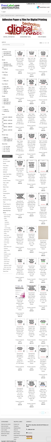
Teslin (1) (5, 69)
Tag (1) (4, 89)
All (48, 42)
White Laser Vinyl (7, 267)
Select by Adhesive (5, 431)
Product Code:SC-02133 (43, 362)
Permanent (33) (6, 51)
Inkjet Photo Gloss (7, 229)
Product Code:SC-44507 (20, 393)
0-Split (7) (5, 109)
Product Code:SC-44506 (43, 297)
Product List (16, 424)
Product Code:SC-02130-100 (20, 301)
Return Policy (17, 433)
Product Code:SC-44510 (20, 62)
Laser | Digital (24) (7, 140)
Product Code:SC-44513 (32, 145)
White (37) (5, 80)
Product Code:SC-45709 (43, 241)
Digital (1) (5, 137)
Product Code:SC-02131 (20, 358)
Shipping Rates (17, 428)
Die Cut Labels (6, 161)
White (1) (5, 74)
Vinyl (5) (4, 93)
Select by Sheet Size (5, 428)
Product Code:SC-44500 (20, 270)
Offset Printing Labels (7, 251)
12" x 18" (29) (6, 146)
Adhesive (5, 159)
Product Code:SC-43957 (20, 331)
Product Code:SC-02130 (43, 175)
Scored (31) (5, 111)
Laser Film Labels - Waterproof (7, 238)
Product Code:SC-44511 (20, 118)
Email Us (30, 432)
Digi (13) (5, 62)
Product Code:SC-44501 (43, 270)
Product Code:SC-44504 (32, 239)
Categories (16, 426)
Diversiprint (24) (6, 64)
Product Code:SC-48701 (20, 205)
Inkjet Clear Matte (7, 174)
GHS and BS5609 (5, 171)
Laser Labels (6, 241)
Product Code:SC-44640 (20, 172)
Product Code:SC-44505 (20, 238)
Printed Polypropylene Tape (6, 193)
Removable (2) (6, 53)
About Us (16, 429)
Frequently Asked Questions (20, 435)
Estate (4, 163)
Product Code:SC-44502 (32, 358)
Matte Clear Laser (6, 188)
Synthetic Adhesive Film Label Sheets (7, 259)
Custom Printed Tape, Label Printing (6, 182)
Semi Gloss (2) (6, 102)
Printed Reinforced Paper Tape (7, 200)
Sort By (4, 42)
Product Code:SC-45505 (43, 392)
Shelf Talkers (6, 255)
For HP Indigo (7, 227)
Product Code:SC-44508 (20, 90)
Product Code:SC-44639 (32, 91)
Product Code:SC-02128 (32, 270)
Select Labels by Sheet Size (7, 270)
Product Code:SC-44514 (32, 63)
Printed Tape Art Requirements (7, 205)
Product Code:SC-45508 (32, 394)
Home (2, 15)
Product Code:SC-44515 (43, 91)
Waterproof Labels (7, 265)
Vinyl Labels (6, 263)
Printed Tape (4, 435)
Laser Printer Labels (6, 243)
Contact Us (16, 437)
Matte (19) (5, 100)
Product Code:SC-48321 (32, 298)
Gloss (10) (5, 99)
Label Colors (6, 235)
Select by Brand (4, 426)
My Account (46, 3)
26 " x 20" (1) (6, 149)
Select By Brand (7, 208)
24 (45, 42)
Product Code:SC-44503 (43, 331)
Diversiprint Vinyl (7, 225)
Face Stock (5, 165)
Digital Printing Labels (7, 217)
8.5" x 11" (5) (6, 151)
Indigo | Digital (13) (7, 139)
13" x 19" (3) (5, 148)
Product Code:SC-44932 (32, 331)
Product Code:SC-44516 (43, 118)
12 (43, 42)
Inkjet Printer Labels (6, 232)
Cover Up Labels (7, 214)
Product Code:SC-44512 (20, 145)
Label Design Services (6, 177)
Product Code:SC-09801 (32, 118)
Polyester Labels (7, 254)
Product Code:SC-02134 (32, 205)
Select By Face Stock (9, 15)
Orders (38, 3)
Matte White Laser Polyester (7, 247)
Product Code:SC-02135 (32, 174)
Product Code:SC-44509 (43, 63)
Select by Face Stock (5, 424)
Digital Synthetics (7, 221)
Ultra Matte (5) (6, 103)
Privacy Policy (17, 431)
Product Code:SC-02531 (43, 209)
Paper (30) (5, 86)
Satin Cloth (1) (6, 88)
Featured (5, 167)
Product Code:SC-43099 (43, 145)
